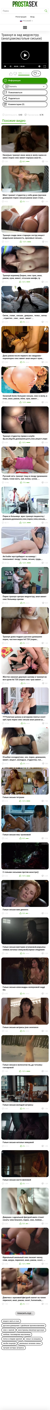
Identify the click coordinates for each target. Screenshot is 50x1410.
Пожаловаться (15, 92)
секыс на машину (33, 1339)
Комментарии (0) (16, 104)
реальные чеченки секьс (30, 1343)
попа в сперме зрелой (12, 1339)
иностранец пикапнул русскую (31, 1330)
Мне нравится (11, 74)
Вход (32, 17)
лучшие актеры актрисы (13, 1348)
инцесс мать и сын (11, 1321)
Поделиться (14, 98)
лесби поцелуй (9, 1343)
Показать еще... (25, 1313)
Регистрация (21, 17)
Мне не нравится (15, 74)
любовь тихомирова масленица (16, 1334)
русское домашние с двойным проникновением (23, 1326)
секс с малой (8, 1330)
